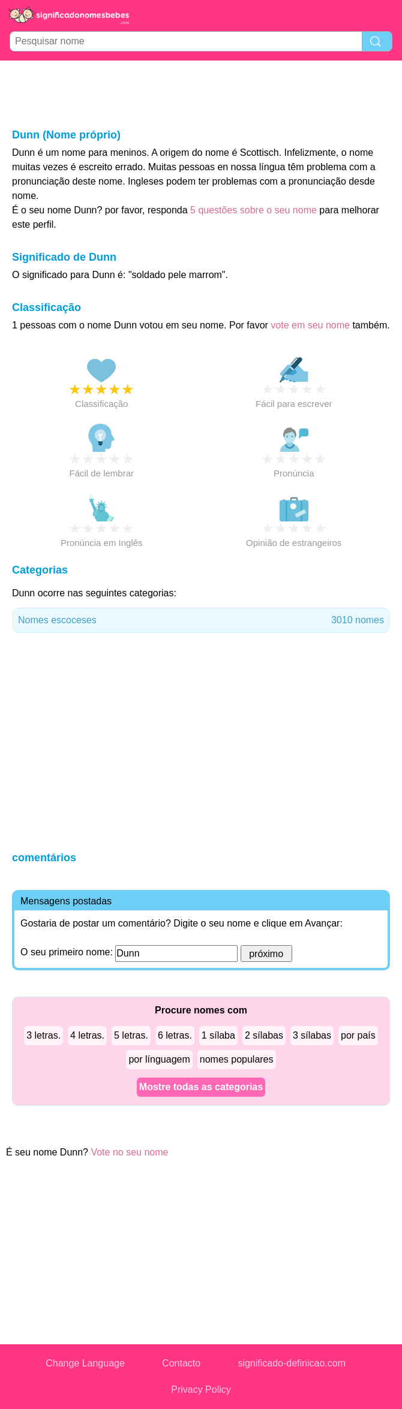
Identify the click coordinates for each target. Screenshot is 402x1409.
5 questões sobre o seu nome (253, 210)
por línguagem (159, 1059)
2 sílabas (264, 1035)
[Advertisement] (201, 93)
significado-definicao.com (292, 1363)
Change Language (85, 1363)
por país (358, 1035)
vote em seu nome (310, 325)
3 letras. (43, 1035)
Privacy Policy (201, 1389)
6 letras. (175, 1035)
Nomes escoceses (201, 620)
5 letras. (131, 1035)
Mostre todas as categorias (201, 1087)
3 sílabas (312, 1035)
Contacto (181, 1363)
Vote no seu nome (129, 1152)
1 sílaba (218, 1035)
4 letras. (87, 1035)
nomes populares (237, 1059)
